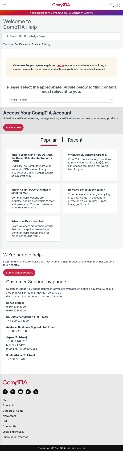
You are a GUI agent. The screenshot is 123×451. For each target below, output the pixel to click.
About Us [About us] (8, 405)
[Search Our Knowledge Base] (61, 36)
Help (5, 421)
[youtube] (20, 392)
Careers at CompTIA (15, 410)
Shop (6, 400)
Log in (60, 65)
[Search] (112, 5)
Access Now (13, 127)
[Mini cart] (118, 5)
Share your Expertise (15, 437)
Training (46, 44)
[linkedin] (28, 391)
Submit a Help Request (19, 272)
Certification (21, 44)
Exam (35, 44)
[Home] (61, 5)
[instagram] (12, 391)
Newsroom (9, 416)
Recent (75, 140)
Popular (49, 140)
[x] (35, 391)
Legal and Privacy (14, 431)
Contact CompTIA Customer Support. (72, 12)
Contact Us (9, 426)
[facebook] (5, 391)
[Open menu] (4, 5)
